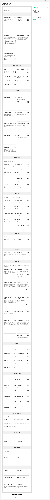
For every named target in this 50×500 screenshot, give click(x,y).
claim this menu (17, 494)
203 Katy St (35, 10)
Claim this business (36, 12)
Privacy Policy (19, 497)
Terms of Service (15, 497)
